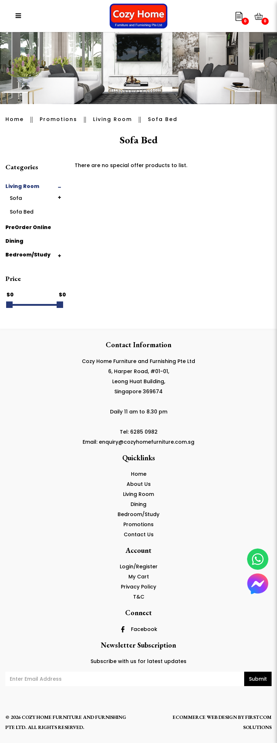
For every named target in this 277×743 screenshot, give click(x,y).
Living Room (112, 119)
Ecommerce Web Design (205, 717)
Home (14, 119)
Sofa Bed (162, 119)
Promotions (58, 119)
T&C (138, 596)
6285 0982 (144, 431)
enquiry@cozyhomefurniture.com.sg (146, 442)
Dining (14, 241)
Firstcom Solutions (257, 722)
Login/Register (139, 566)
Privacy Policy (138, 586)
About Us (139, 484)
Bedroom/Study (27, 254)
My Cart (138, 576)
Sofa (16, 198)
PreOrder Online (28, 227)
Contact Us (139, 534)
